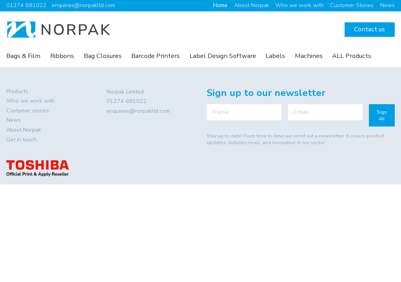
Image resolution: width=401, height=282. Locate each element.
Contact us (369, 29)
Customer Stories (352, 5)
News (387, 5)
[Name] (244, 112)
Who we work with (299, 5)
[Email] (325, 112)
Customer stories (27, 110)
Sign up (382, 115)
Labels (275, 55)
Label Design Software (223, 55)
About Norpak (251, 5)
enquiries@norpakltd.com (83, 5)
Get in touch (21, 139)
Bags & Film (23, 55)
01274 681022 (26, 5)
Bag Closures (103, 55)
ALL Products (351, 55)
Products (17, 91)
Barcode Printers (155, 55)
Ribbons (62, 55)
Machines (309, 55)
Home (220, 5)
